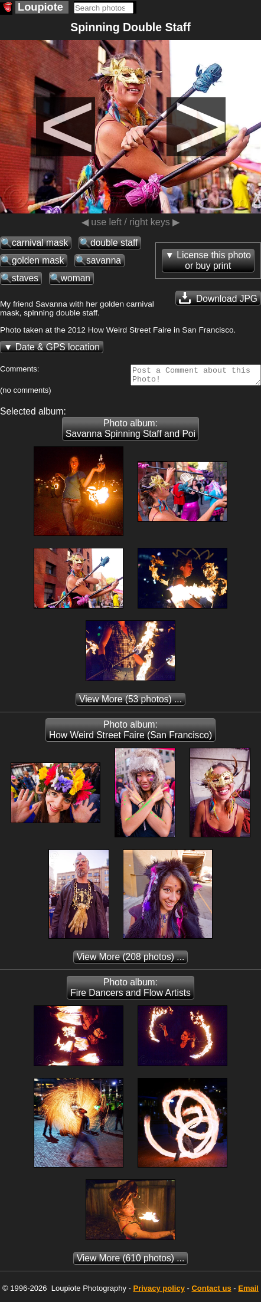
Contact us (211, 1291)
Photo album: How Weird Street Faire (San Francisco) (130, 733)
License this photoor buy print (214, 260)
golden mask (38, 260)
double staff (114, 243)
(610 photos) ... (131, 1262)
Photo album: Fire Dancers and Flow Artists (130, 991)
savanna (103, 260)
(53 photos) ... (130, 703)
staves (25, 278)
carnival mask (40, 243)
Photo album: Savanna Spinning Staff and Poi (130, 432)
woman (75, 278)
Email (248, 1291)
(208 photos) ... (131, 960)
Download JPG (218, 298)
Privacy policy (158, 1291)
